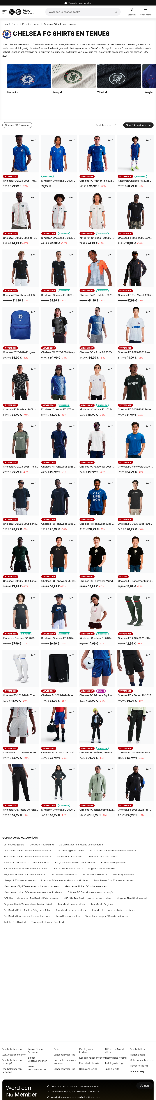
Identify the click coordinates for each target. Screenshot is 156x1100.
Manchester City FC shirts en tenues (113, 861)
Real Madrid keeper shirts (71, 885)
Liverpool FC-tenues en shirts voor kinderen (65, 861)
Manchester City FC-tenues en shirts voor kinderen (31, 867)
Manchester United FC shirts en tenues (86, 867)
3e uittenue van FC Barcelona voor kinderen (27, 837)
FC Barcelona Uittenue (95, 855)
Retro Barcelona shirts (68, 897)
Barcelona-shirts (88, 1068)
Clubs (15, 24)
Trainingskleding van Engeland (47, 903)
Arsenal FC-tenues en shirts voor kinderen (26, 843)
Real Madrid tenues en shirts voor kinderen (27, 897)
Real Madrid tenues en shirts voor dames (113, 891)
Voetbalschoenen (12, 1049)
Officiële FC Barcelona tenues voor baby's (90, 873)
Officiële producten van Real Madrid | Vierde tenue (31, 879)
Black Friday (137, 1071)
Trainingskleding (114, 1063)
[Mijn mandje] (146, 12)
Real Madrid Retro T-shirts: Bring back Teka (27, 891)
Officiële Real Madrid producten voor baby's (87, 879)
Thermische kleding (116, 1057)
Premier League (31, 24)
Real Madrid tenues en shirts (70, 891)
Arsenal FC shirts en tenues (102, 837)
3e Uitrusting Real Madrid (70, 831)
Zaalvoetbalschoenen (14, 1054)
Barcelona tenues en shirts (68, 849)
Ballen (57, 1049)
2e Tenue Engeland (14, 825)
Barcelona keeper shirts (113, 843)
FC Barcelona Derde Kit (64, 855)
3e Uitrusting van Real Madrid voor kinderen (113, 831)
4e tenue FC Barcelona (69, 837)
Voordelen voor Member (78, 3)
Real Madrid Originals (102, 885)
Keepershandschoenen (92, 1057)
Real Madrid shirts (89, 1063)
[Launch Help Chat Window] (144, 1085)
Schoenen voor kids (64, 1054)
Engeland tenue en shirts (101, 849)
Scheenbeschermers (142, 1060)
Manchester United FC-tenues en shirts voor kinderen (33, 873)
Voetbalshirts (137, 1049)
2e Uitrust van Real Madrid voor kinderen (81, 825)
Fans (5, 24)
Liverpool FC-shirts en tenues (19, 861)
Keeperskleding (139, 1065)
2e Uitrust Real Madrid (42, 825)
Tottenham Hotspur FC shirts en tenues (106, 897)
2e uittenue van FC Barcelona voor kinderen (27, 831)
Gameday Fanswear (124, 855)
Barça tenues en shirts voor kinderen (75, 843)
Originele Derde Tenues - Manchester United (28, 885)
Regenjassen (137, 1054)
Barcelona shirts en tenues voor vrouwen (26, 849)
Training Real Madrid (15, 903)
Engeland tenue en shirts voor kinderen (25, 855)
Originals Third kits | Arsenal (132, 879)
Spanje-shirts (112, 1068)
